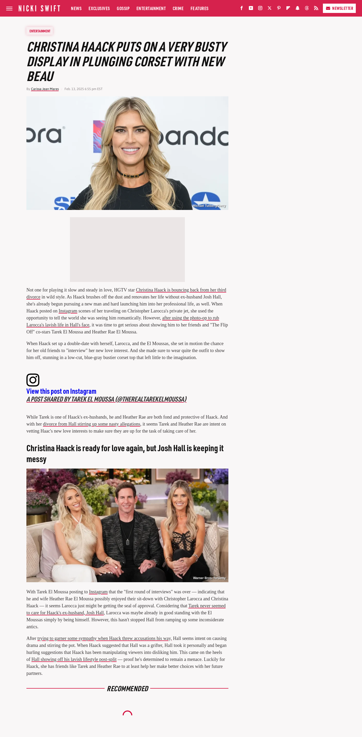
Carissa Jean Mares (45, 89)
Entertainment (151, 8)
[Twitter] (269, 9)
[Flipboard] (288, 9)
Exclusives (99, 8)
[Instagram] (260, 9)
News (76, 8)
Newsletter (339, 8)
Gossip (123, 8)
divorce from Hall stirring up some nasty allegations (91, 424)
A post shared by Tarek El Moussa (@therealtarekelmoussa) (106, 399)
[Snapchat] (297, 9)
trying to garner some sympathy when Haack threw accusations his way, (104, 638)
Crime (178, 8)
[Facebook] (241, 9)
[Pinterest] (278, 9)
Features (200, 8)
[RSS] (316, 9)
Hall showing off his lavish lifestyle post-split (74, 659)
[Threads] (306, 9)
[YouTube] (251, 9)
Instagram (68, 310)
